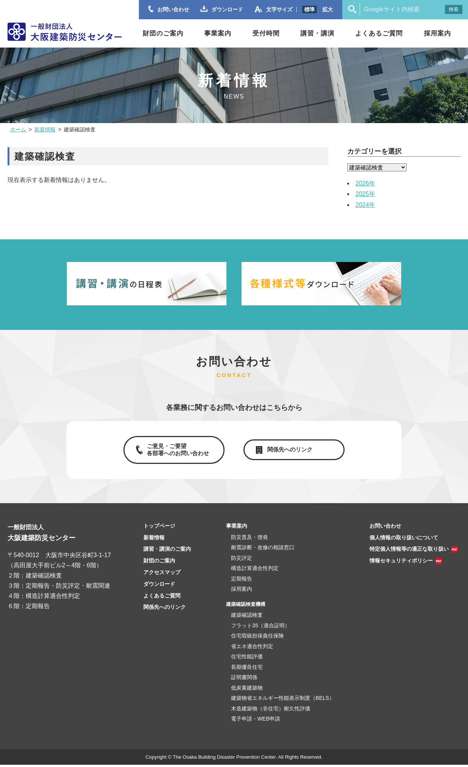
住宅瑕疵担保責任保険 (257, 638)
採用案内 (437, 33)
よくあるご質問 (379, 33)
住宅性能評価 (247, 659)
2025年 (365, 194)
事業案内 (217, 33)
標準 (309, 9)
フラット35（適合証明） (260, 628)
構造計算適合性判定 (255, 571)
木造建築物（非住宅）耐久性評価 (270, 711)
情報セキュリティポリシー (401, 563)
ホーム (18, 129)
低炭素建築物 (247, 690)
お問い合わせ (385, 528)
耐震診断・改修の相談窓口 (262, 550)
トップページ (159, 528)
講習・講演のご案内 (167, 551)
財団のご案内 (163, 33)
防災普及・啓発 (249, 539)
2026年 (365, 183)
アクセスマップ (161, 574)
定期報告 (241, 581)
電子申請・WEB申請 (255, 721)
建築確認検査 (247, 618)
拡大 (327, 9)
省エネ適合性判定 (252, 648)
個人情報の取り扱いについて (403, 540)
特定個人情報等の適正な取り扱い (409, 551)
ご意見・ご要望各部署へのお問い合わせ (176, 451)
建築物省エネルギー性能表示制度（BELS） (282, 701)
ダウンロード (159, 586)
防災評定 (241, 560)
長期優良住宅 (247, 669)
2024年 (365, 205)
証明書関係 (244, 680)
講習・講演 (317, 33)
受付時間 (266, 33)
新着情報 (44, 129)
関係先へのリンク (290, 450)
